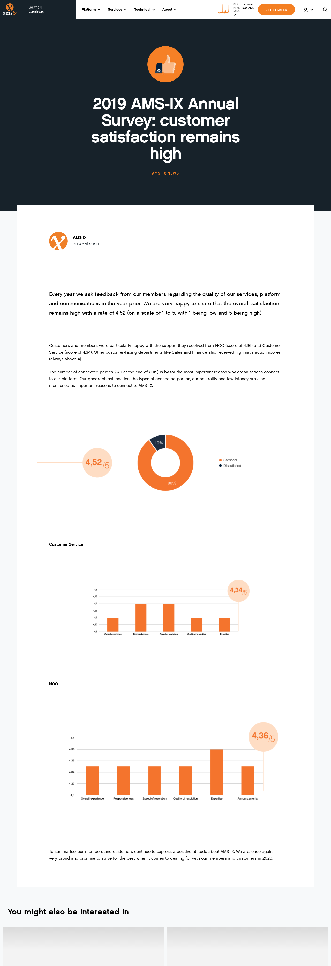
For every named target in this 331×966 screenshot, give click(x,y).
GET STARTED (276, 10)
